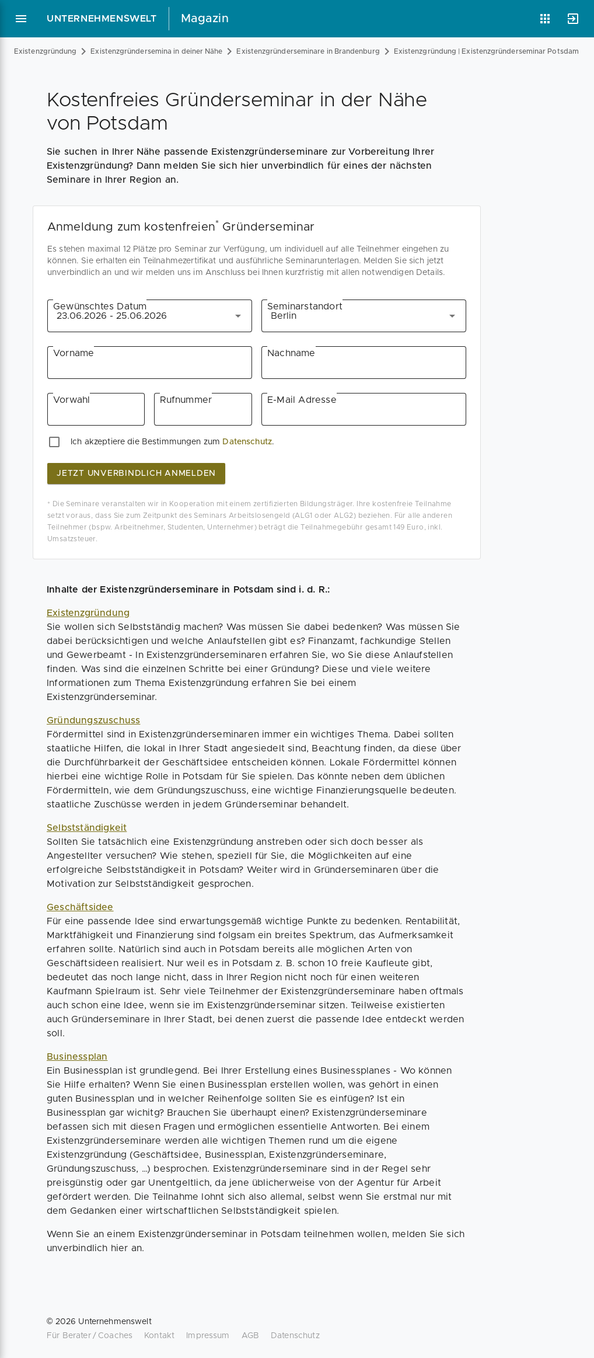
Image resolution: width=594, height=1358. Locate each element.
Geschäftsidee (80, 907)
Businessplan (77, 1056)
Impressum (207, 1336)
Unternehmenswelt (102, 18)
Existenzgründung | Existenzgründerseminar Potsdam (486, 51)
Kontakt (159, 1336)
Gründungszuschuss (93, 720)
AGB (250, 1336)
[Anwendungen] (545, 19)
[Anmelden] (573, 19)
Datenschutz (247, 442)
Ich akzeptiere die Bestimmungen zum (145, 442)
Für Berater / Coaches (89, 1336)
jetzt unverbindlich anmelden (136, 473)
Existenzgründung (45, 51)
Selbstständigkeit (87, 828)
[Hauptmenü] (21, 19)
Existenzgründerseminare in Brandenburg (307, 51)
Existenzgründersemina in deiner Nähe (156, 51)
